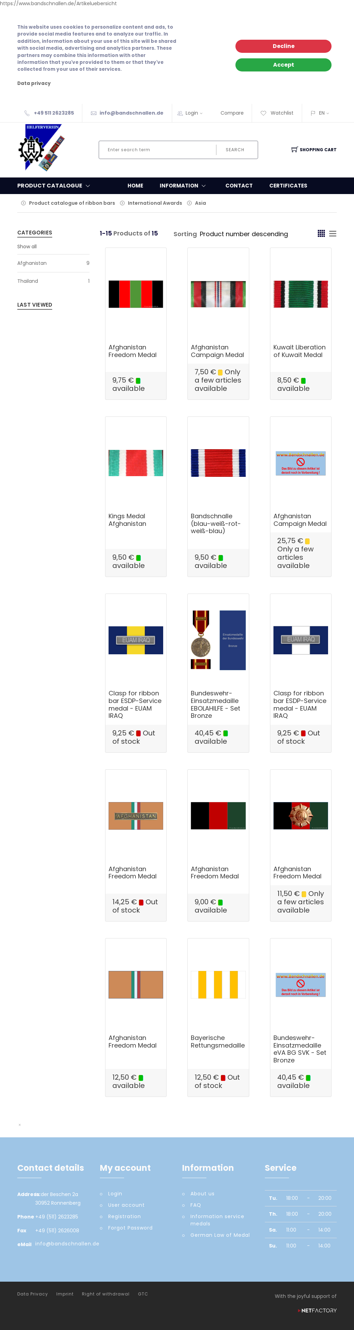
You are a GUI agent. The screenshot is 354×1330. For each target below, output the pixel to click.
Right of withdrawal (106, 1294)
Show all (27, 246)
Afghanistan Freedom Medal (133, 351)
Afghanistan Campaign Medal (217, 351)
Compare (232, 112)
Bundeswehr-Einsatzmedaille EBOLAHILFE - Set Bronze (215, 704)
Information (184, 186)
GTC (143, 1294)
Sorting (185, 234)
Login (196, 112)
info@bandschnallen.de (132, 112)
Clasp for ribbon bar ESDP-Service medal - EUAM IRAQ (135, 704)
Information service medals (217, 1220)
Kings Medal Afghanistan (127, 520)
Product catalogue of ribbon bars (72, 203)
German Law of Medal (220, 1235)
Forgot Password (130, 1227)
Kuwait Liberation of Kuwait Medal (299, 351)
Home (135, 185)
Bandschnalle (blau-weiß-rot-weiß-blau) (216, 523)
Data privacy (34, 83)
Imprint (65, 1294)
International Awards (155, 203)
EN (322, 112)
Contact (239, 185)
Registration (124, 1216)
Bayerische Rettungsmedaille (218, 1041)
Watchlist (277, 112)
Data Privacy (32, 1294)
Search (235, 150)
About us (202, 1193)
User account (126, 1205)
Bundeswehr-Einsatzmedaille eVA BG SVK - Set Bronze (299, 1048)
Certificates (288, 185)
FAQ (195, 1205)
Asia (200, 203)
